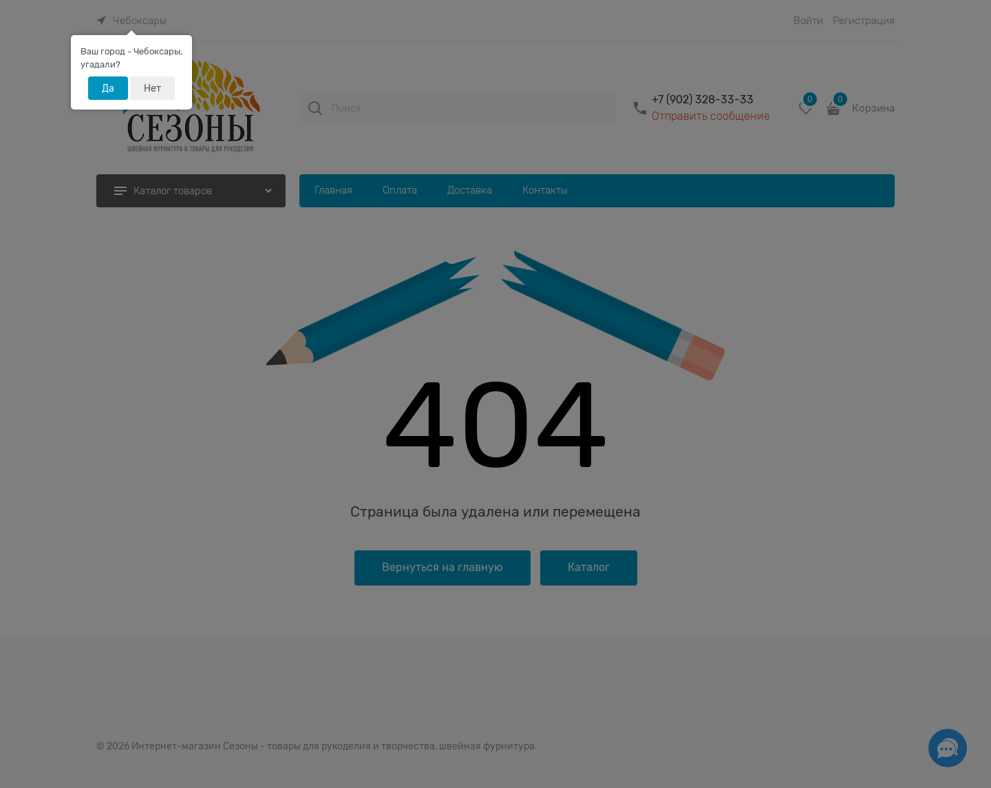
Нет (152, 88)
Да (108, 88)
